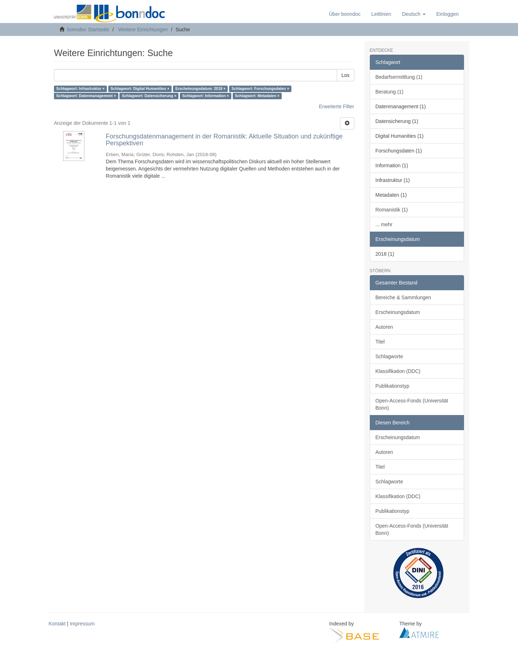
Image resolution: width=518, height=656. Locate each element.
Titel (380, 342)
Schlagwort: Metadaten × (257, 96)
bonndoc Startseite (88, 29)
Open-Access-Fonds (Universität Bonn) (412, 404)
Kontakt (57, 624)
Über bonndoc (344, 14)
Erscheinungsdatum (398, 312)
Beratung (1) (390, 92)
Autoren (384, 327)
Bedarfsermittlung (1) (399, 77)
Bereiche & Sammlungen (403, 297)
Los (345, 75)
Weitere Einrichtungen (143, 29)
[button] (413, 14)
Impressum (82, 624)
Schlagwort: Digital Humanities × (139, 89)
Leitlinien (381, 14)
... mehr (384, 224)
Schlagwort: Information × (205, 96)
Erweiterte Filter (336, 106)
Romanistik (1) (392, 210)
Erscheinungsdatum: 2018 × (200, 89)
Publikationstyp (392, 386)
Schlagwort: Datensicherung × (149, 96)
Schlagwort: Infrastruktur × (80, 89)
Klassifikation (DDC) (398, 371)
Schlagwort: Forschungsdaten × (260, 89)
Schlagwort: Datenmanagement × (86, 96)
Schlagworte (389, 356)
